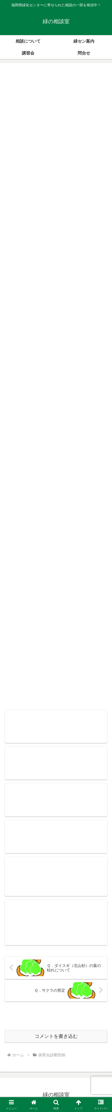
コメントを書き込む (56, 1036)
